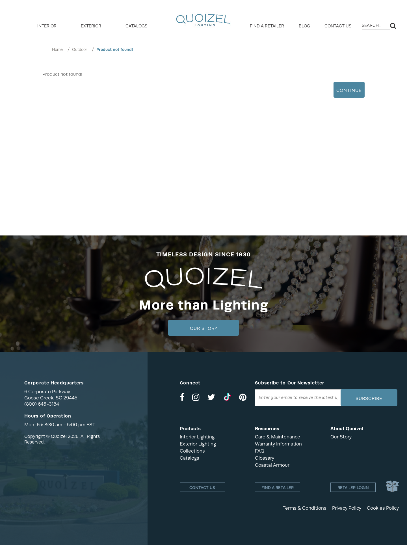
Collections (192, 451)
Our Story (203, 328)
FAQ (259, 451)
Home (57, 49)
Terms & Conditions (304, 508)
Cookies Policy (383, 508)
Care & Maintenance (277, 437)
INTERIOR (47, 26)
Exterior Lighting (198, 444)
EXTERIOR (91, 26)
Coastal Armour (272, 465)
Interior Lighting (197, 437)
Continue (349, 90)
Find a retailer (267, 26)
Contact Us (337, 26)
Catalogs (136, 26)
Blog (304, 26)
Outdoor (79, 49)
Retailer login (353, 487)
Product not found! (114, 49)
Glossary (264, 458)
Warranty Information (278, 444)
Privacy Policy (346, 508)
